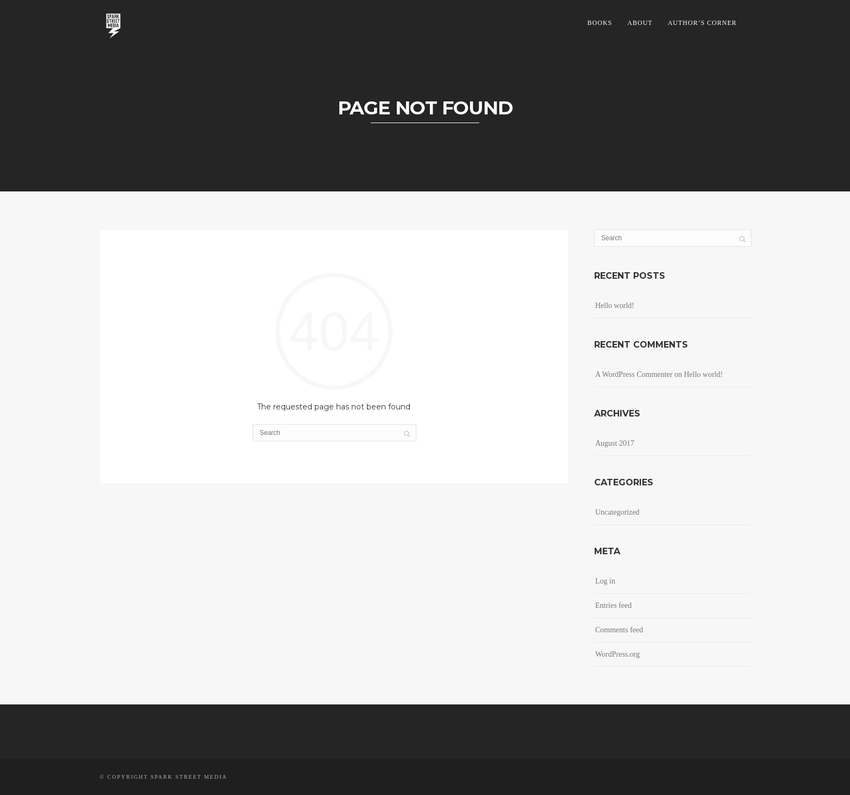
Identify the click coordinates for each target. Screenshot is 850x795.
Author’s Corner (702, 23)
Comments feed (619, 630)
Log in (605, 581)
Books (600, 23)
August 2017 (614, 443)
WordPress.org (617, 654)
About (639, 23)
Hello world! (614, 306)
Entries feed (613, 605)
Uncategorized (617, 512)
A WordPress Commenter (634, 374)
